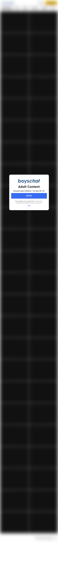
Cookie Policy (38, 201)
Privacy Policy (20, 203)
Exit (29, 205)
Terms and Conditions (35, 203)
